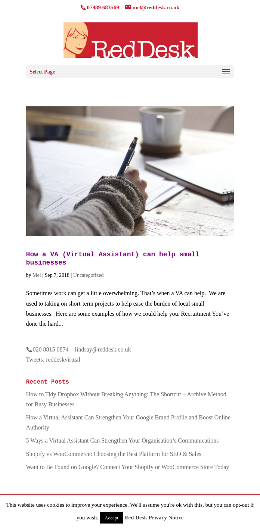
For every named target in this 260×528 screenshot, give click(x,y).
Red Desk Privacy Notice (154, 518)
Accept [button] (111, 518)
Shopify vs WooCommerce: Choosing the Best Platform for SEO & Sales (114, 454)
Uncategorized (88, 275)
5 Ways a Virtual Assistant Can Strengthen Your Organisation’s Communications (122, 440)
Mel (36, 275)
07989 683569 (103, 7)
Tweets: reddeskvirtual (53, 359)
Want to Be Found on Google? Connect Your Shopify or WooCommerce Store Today (127, 467)
